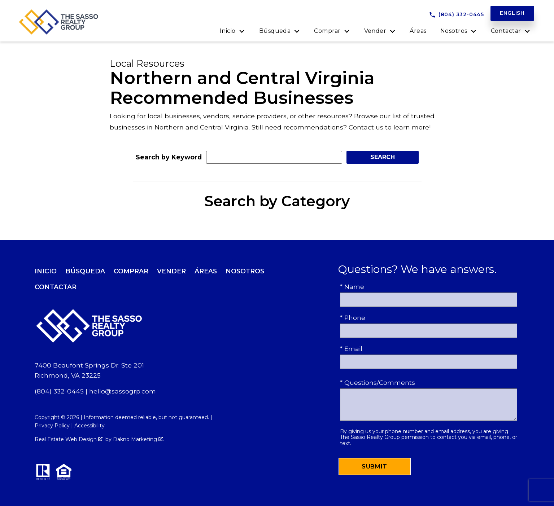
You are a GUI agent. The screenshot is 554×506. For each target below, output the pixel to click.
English (512, 13)
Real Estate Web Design (68, 439)
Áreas (418, 31)
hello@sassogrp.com (122, 391)
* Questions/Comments (377, 382)
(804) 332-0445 (59, 391)
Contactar (56, 287)
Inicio (46, 271)
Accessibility (89, 425)
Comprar (131, 271)
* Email (351, 348)
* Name (352, 286)
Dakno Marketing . (138, 439)
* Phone (352, 317)
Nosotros (245, 271)
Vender (171, 271)
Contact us (366, 127)
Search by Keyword (169, 157)
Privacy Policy (52, 425)
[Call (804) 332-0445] (456, 15)
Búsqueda (85, 271)
